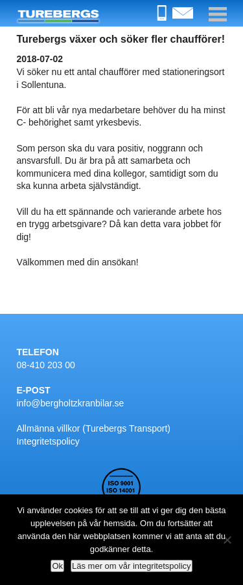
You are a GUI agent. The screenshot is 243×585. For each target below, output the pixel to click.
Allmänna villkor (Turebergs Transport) (93, 428)
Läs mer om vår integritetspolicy (131, 566)
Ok (57, 566)
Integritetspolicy (47, 441)
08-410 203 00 (45, 365)
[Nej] (226, 539)
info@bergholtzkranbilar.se (70, 403)
